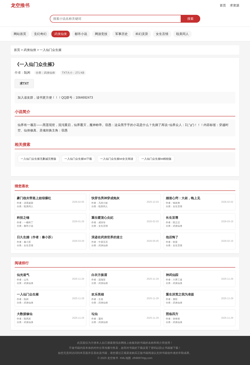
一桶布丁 (28, 222)
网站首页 (20, 34)
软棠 (175, 242)
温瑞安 (101, 279)
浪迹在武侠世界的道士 (107, 237)
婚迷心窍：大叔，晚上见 (183, 198)
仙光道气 (23, 275)
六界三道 (177, 279)
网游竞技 (101, 34)
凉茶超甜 (28, 203)
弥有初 (176, 318)
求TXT (24, 83)
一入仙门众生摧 (51, 50)
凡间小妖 (103, 203)
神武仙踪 (172, 275)
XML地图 (125, 358)
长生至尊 (172, 217)
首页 (223, 5)
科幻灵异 (142, 34)
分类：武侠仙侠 (45, 72)
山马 (26, 279)
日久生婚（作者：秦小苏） (35, 237)
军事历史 (121, 34)
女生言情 (162, 34)
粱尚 (100, 318)
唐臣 (175, 299)
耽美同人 (182, 34)
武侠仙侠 (60, 34)
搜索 (190, 18)
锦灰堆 (176, 203)
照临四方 (172, 314)
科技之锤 (23, 217)
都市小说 (81, 34)
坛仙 (94, 314)
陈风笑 (27, 318)
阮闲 (27, 72)
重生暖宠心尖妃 (102, 217)
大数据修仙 (24, 314)
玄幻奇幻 (40, 34)
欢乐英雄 (97, 294)
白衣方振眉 (99, 275)
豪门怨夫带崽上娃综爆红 (34, 198)
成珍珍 (101, 222)
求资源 (234, 5)
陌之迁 (176, 222)
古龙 (100, 299)
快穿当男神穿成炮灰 (105, 198)
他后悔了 (172, 237)
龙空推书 (20, 5)
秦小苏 (27, 242)
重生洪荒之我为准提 (180, 294)
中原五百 (103, 242)
